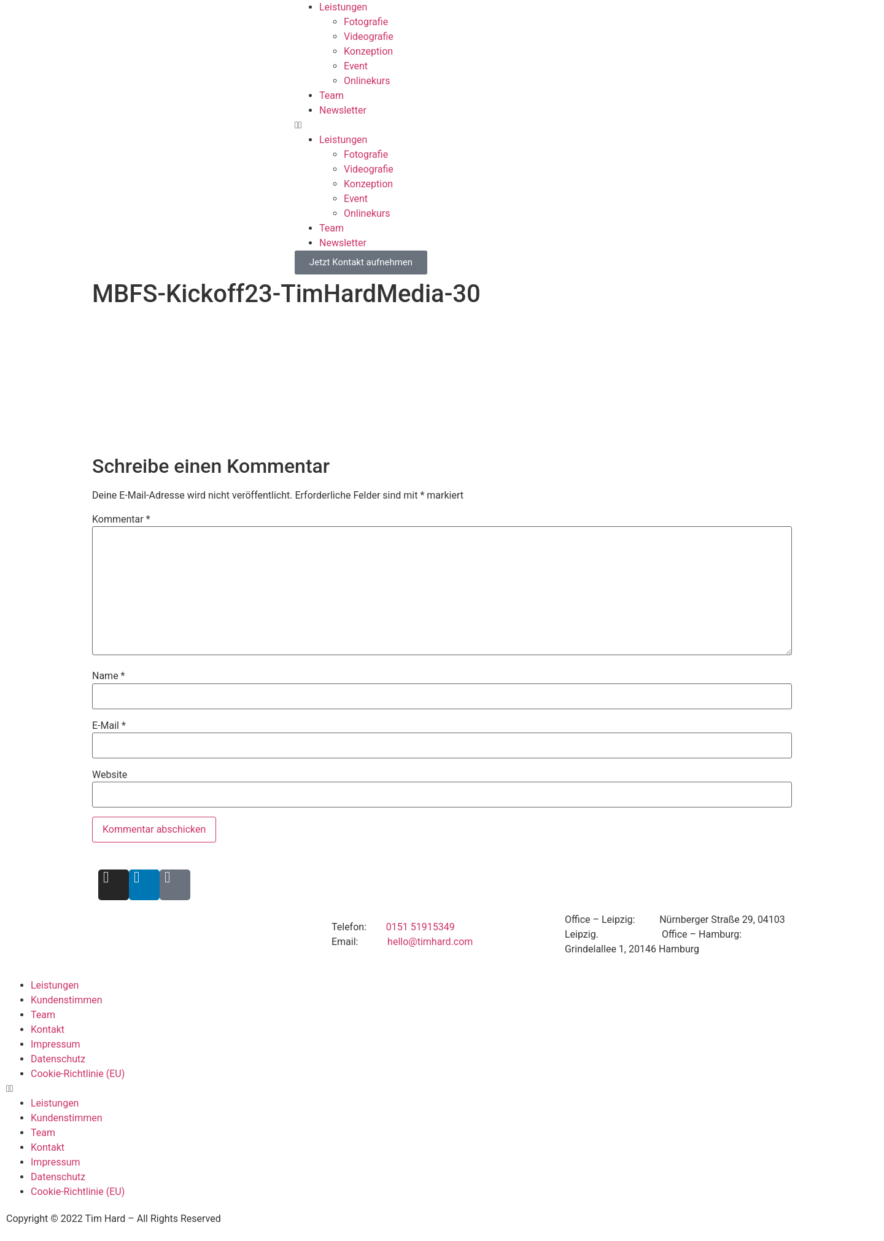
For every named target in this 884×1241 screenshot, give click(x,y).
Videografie (369, 36)
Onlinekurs (367, 81)
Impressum (55, 1044)
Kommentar (121, 519)
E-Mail (109, 726)
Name (108, 676)
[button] (589, 125)
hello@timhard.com (430, 941)
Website (109, 775)
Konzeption (368, 51)
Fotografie (366, 22)
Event (356, 66)
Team (331, 95)
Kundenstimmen (67, 1000)
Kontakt (47, 1029)
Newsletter (342, 110)
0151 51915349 (420, 927)
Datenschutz (58, 1059)
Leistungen (343, 7)
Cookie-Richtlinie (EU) (78, 1074)
